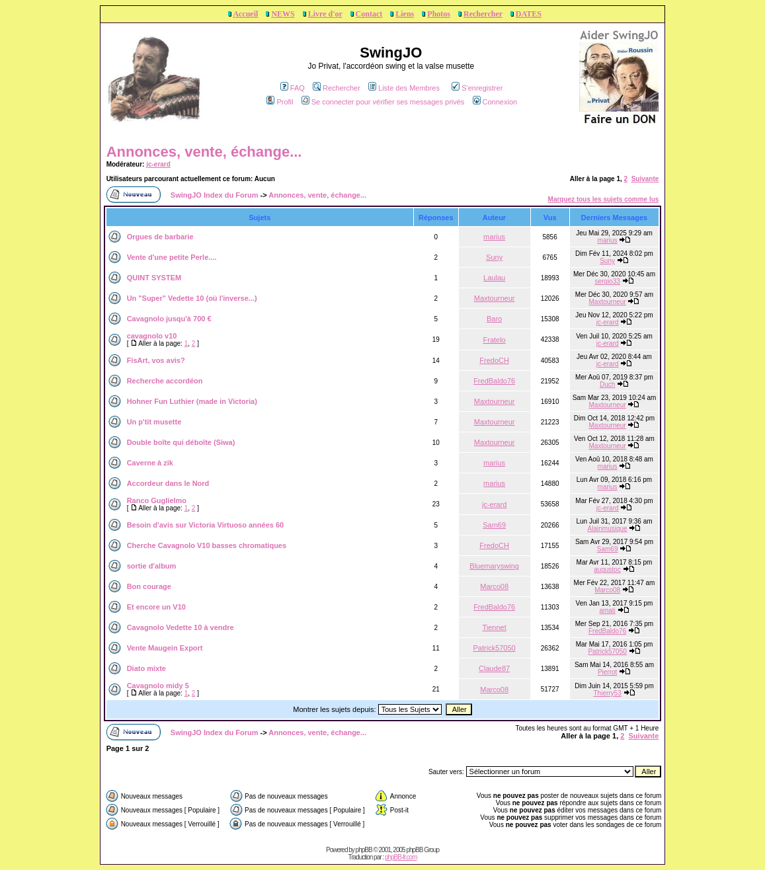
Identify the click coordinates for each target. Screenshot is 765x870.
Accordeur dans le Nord (168, 483)
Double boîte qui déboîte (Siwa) (181, 442)
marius (494, 237)
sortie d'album (152, 566)
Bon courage (149, 586)
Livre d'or (325, 14)
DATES (529, 14)
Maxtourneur (494, 298)
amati (607, 610)
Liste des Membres (404, 88)
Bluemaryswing (494, 566)
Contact (369, 14)
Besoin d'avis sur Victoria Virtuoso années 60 (205, 525)
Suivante (645, 178)
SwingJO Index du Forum (215, 195)
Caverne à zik (150, 463)
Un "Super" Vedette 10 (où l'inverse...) (192, 298)
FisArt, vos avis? (156, 360)
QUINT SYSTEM (154, 278)
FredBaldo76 (494, 381)
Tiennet (494, 627)
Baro (494, 319)
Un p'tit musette (154, 422)
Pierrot (607, 672)
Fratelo (494, 340)
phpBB (364, 849)
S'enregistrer (477, 88)
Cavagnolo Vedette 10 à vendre (180, 627)
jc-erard (158, 164)
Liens (404, 14)
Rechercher (483, 14)
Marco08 (494, 586)
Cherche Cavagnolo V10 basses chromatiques (206, 545)
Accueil (245, 14)
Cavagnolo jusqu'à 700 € (169, 319)
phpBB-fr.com (401, 857)
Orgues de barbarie (160, 237)
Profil (279, 102)
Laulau (494, 278)
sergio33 (607, 281)
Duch (607, 384)
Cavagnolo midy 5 (158, 686)
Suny (494, 257)
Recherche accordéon (165, 381)
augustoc (607, 569)
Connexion (495, 102)
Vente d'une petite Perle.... (172, 257)
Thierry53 (607, 693)
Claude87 (494, 668)
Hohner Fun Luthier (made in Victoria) (192, 401)
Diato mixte (146, 668)
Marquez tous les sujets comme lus (603, 199)
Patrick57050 (494, 648)
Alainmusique (607, 528)
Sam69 (494, 525)
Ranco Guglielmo (156, 500)
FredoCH (494, 360)
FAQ (292, 88)
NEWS (282, 14)
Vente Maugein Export (165, 648)
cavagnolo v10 (152, 336)
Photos (438, 14)
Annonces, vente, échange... (204, 151)
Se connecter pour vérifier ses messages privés (383, 102)
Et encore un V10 (156, 607)
